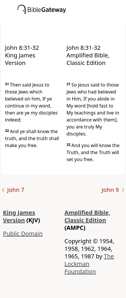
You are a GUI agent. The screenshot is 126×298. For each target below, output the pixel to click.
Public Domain (23, 233)
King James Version (19, 216)
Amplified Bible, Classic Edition (88, 216)
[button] (72, 19)
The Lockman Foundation (89, 263)
